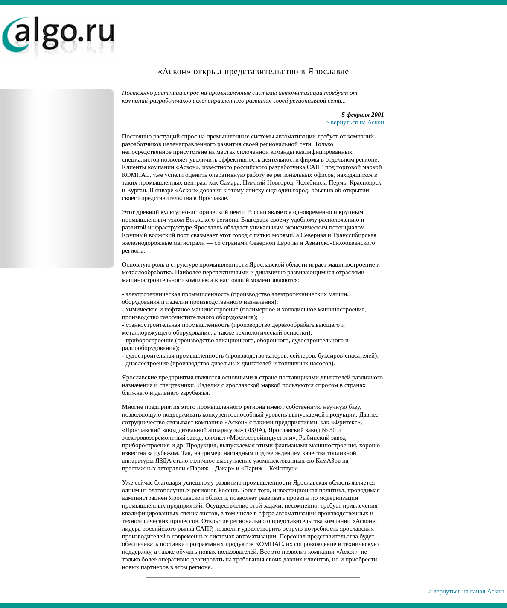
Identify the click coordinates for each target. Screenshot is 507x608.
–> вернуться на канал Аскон (464, 591)
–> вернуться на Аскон (353, 122)
